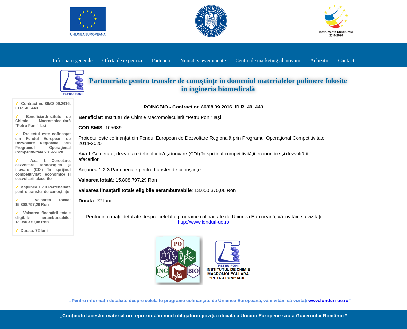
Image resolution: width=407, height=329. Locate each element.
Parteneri (161, 60)
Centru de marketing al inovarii (268, 60)
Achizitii (319, 60)
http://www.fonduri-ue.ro (203, 222)
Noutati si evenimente (203, 60)
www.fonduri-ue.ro (328, 300)
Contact (346, 60)
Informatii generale (73, 60)
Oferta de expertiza (122, 60)
